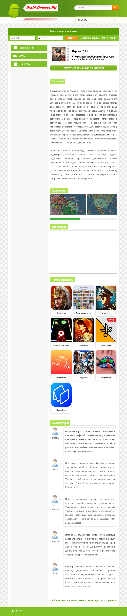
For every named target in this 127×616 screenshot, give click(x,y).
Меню (97, 19)
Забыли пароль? (90, 37)
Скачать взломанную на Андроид (84, 68)
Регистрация (109, 37)
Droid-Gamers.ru (59, 600)
